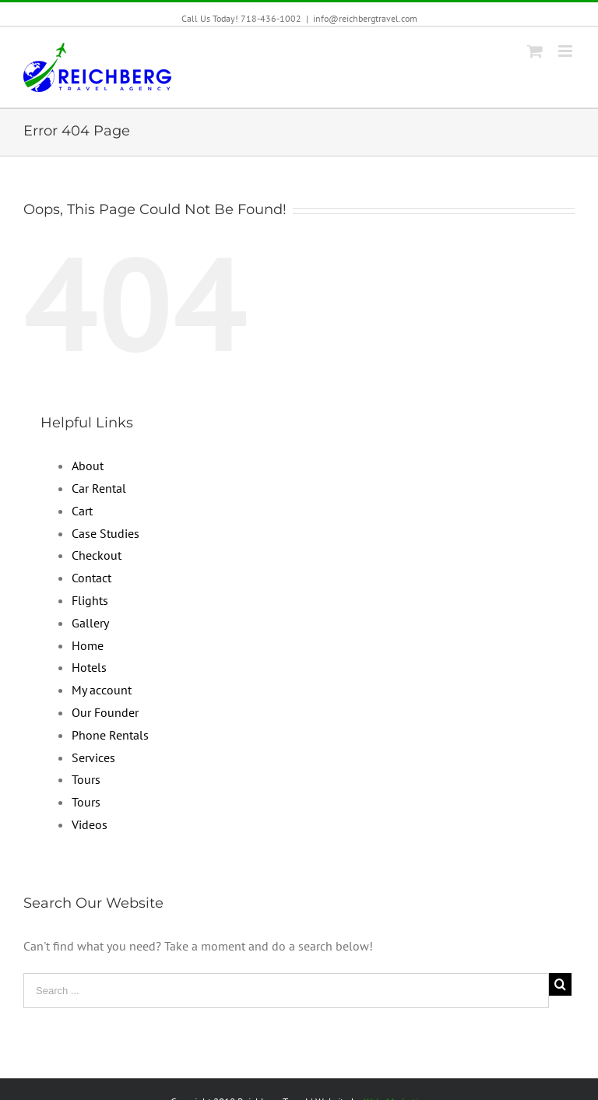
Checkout (96, 555)
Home (88, 645)
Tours (86, 779)
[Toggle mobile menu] (566, 51)
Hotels (89, 667)
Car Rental (99, 488)
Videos (89, 824)
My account (102, 690)
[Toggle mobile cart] (535, 51)
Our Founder (105, 712)
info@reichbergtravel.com (365, 18)
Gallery (90, 623)
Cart (82, 510)
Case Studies (105, 533)
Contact (91, 577)
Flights (90, 600)
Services (93, 757)
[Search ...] (286, 990)
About (88, 465)
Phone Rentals (110, 735)
